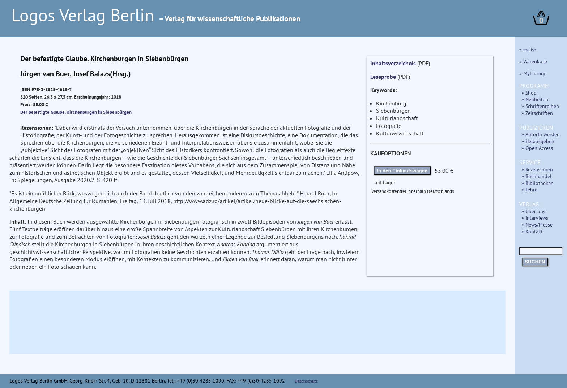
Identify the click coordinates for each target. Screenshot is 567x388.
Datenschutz (306, 381)
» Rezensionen (537, 169)
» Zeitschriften (537, 112)
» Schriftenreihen (540, 106)
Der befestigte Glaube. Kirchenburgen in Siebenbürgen (76, 112)
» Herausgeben (537, 141)
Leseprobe (383, 76)
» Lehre (529, 189)
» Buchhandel (536, 176)
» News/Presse (537, 224)
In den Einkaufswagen (402, 170)
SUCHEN (535, 261)
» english (527, 49)
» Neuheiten (534, 99)
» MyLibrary (532, 73)
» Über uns (533, 211)
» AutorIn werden (540, 134)
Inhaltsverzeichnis (393, 63)
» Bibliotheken (537, 183)
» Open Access (537, 148)
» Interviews (534, 217)
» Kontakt (532, 231)
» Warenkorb (533, 61)
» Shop (529, 92)
